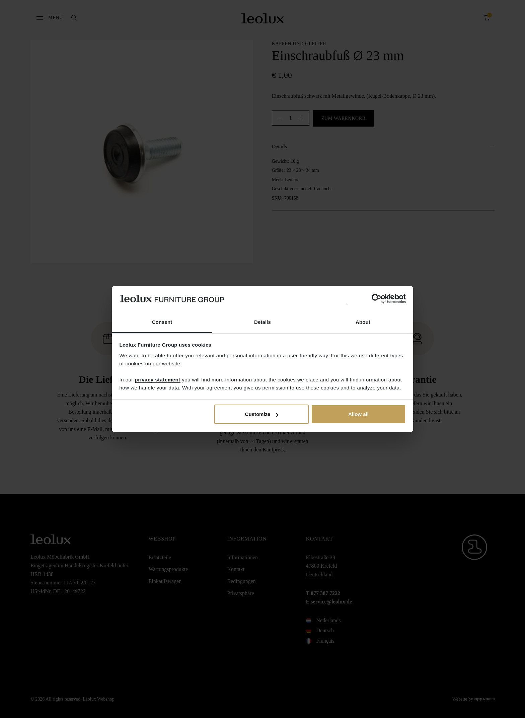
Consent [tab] (162, 322)
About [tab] (363, 322)
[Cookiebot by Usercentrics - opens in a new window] (376, 299)
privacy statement (157, 379)
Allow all (358, 414)
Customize (262, 414)
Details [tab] (262, 322)
